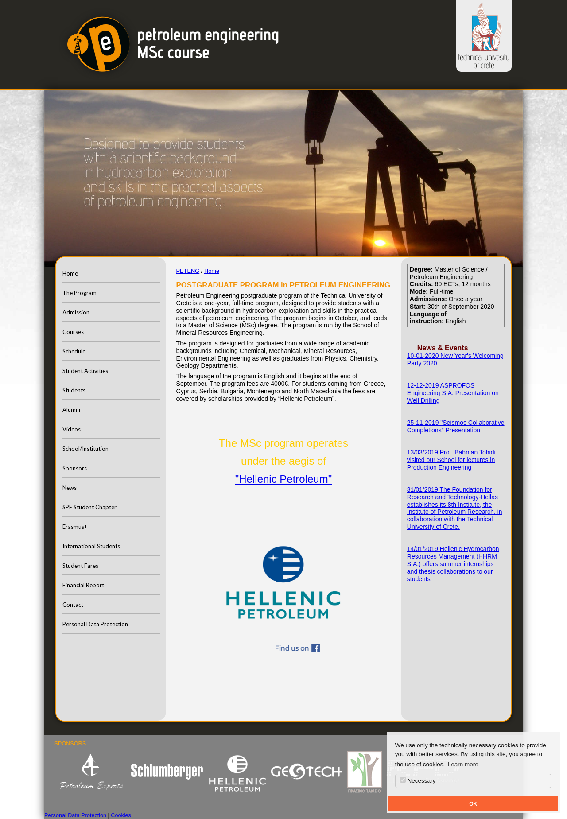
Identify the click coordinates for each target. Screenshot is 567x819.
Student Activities (85, 370)
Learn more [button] (463, 764)
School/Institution (85, 448)
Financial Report (83, 585)
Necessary (418, 780)
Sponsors (74, 468)
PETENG (188, 271)
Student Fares (80, 565)
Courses (73, 331)
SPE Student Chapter (89, 507)
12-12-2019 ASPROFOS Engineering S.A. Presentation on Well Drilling (453, 393)
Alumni (71, 409)
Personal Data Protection (95, 624)
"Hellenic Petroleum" (283, 479)
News (69, 487)
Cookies (121, 815)
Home (70, 273)
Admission (75, 312)
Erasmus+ (74, 526)
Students (73, 390)
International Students (91, 546)
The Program (79, 292)
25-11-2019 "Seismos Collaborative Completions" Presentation (456, 426)
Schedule (73, 351)
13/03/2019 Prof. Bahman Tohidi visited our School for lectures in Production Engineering (451, 460)
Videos (71, 429)
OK (473, 804)
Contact (72, 604)
